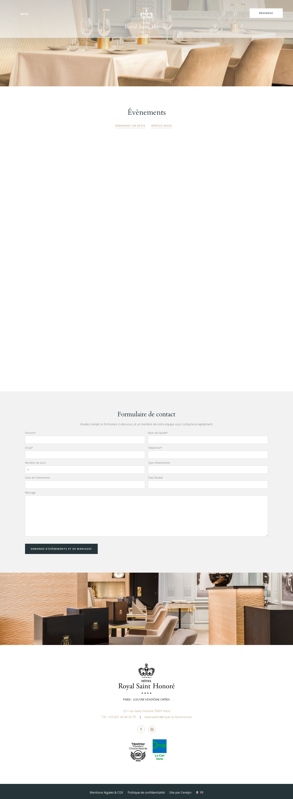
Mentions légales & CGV (106, 790)
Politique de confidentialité (146, 790)
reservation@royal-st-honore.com (168, 715)
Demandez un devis (130, 125)
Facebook (141, 727)
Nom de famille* (158, 431)
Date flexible (155, 475)
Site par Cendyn (180, 790)
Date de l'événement (37, 475)
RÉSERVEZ (266, 13)
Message (30, 490)
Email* (29, 446)
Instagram (152, 727)
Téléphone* (155, 446)
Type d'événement (159, 460)
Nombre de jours (35, 460)
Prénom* (30, 431)
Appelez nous (161, 125)
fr (201, 790)
